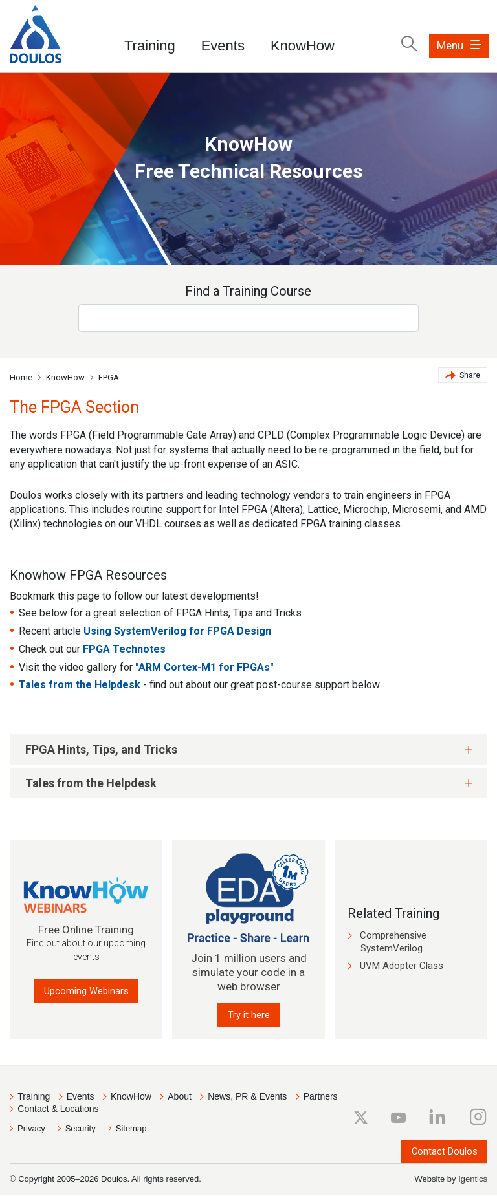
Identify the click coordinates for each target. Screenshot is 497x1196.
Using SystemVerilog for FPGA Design (177, 631)
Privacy (31, 1129)
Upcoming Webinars (86, 991)
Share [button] (462, 376)
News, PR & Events (247, 1097)
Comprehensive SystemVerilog (393, 942)
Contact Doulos (443, 1151)
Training (149, 46)
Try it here (249, 1015)
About (180, 1097)
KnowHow (303, 46)
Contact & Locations (57, 1109)
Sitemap (131, 1129)
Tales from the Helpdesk (79, 685)
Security (80, 1129)
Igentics (472, 1179)
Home (21, 377)
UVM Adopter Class (401, 966)
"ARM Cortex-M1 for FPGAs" (204, 667)
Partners (321, 1097)
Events (223, 46)
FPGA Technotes (124, 649)
